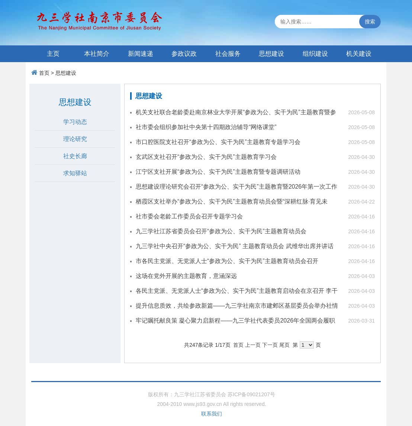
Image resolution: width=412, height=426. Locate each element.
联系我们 (211, 414)
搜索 (370, 22)
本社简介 (96, 53)
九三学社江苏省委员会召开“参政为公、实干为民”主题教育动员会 (221, 231)
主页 (53, 53)
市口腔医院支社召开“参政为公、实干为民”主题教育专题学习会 (218, 142)
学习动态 (75, 122)
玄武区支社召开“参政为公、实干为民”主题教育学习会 (206, 157)
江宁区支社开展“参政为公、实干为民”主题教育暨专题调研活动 (218, 172)
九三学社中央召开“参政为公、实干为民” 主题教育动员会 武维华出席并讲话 (235, 246)
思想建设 (271, 53)
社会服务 (228, 53)
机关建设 (358, 53)
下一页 (270, 345)
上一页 (253, 345)
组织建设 (315, 53)
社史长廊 (75, 156)
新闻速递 (140, 53)
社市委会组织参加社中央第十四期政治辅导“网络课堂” (206, 127)
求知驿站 (75, 173)
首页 (44, 73)
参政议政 (184, 53)
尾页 (284, 345)
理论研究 (75, 139)
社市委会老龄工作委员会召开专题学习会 (189, 216)
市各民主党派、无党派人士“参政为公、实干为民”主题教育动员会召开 (227, 261)
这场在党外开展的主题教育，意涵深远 (186, 276)
